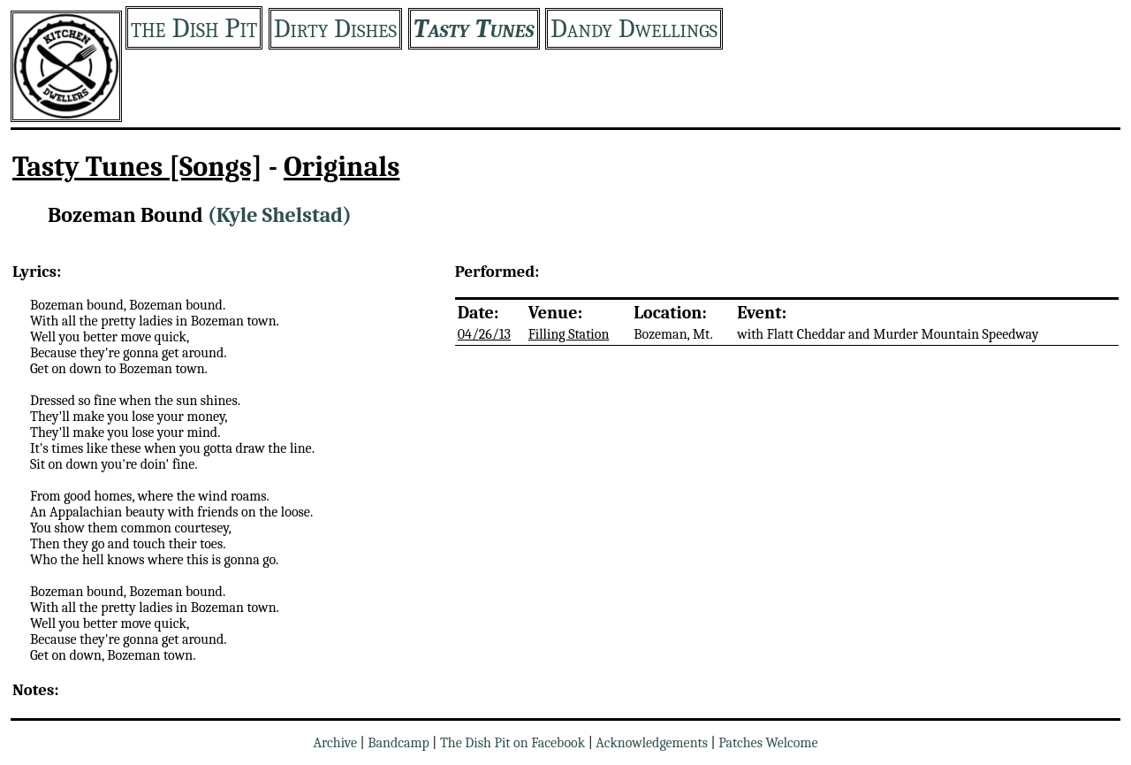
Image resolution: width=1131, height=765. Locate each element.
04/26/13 (484, 334)
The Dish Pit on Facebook (512, 743)
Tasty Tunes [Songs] (137, 166)
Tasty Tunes (474, 28)
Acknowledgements (652, 743)
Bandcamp (398, 743)
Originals (342, 166)
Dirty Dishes (335, 28)
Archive (335, 743)
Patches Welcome (767, 743)
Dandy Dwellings (633, 28)
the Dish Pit (194, 27)
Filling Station (569, 334)
